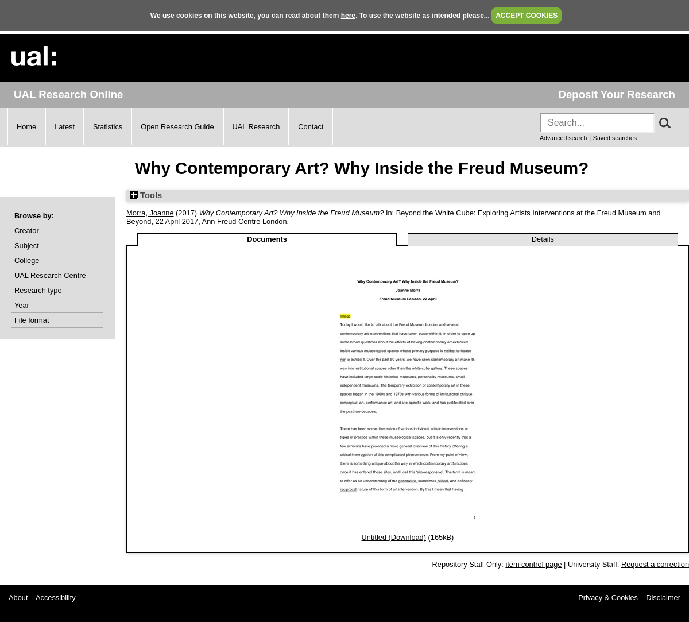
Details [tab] (543, 239)
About (18, 597)
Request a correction (655, 564)
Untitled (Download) (394, 537)
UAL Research (256, 126)
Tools (146, 195)
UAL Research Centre (50, 275)
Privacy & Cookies (608, 597)
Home (26, 126)
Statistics (107, 126)
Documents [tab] (267, 239)
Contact (310, 126)
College (26, 260)
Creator (26, 230)
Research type (38, 290)
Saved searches (615, 137)
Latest (65, 126)
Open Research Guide (177, 126)
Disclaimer (663, 597)
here (348, 15)
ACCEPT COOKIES (527, 15)
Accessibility (56, 597)
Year (21, 305)
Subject (26, 245)
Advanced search (563, 137)
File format (31, 320)
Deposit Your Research (616, 94)
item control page (533, 564)
